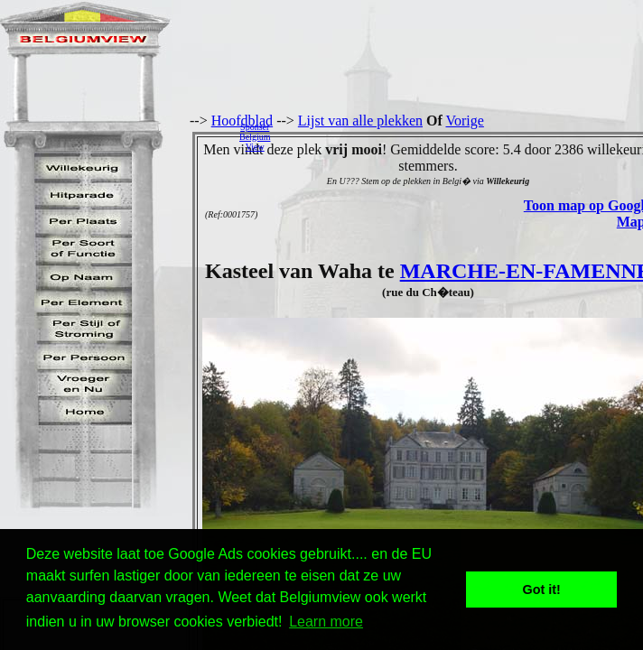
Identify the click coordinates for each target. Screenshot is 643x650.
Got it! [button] (542, 589)
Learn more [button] (326, 621)
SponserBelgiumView (254, 137)
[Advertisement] (461, 136)
